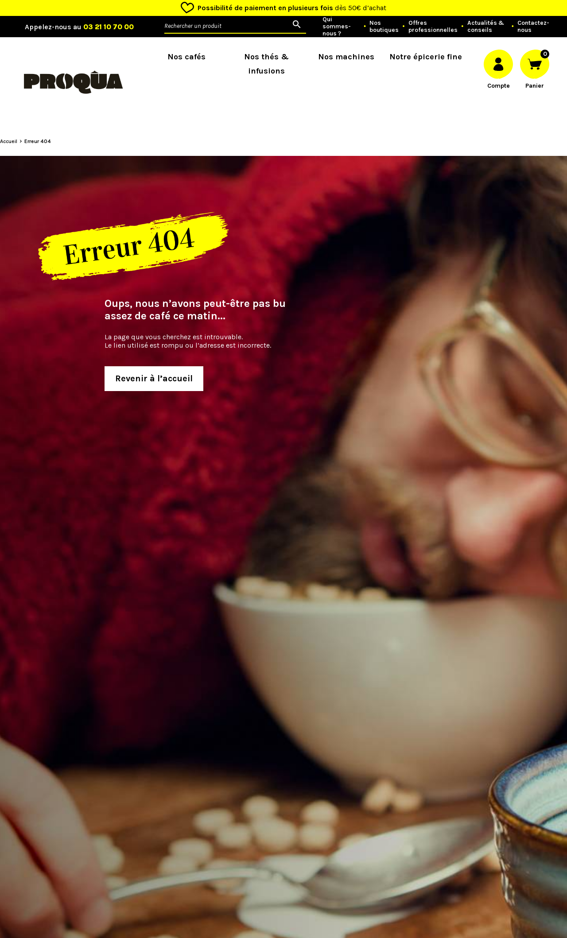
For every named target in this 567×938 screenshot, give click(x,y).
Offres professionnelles (433, 26)
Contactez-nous (533, 26)
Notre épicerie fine (425, 57)
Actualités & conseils (485, 26)
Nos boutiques (384, 26)
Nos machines (346, 57)
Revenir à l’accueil (154, 378)
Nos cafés (186, 57)
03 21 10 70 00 (108, 27)
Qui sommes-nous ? (336, 26)
